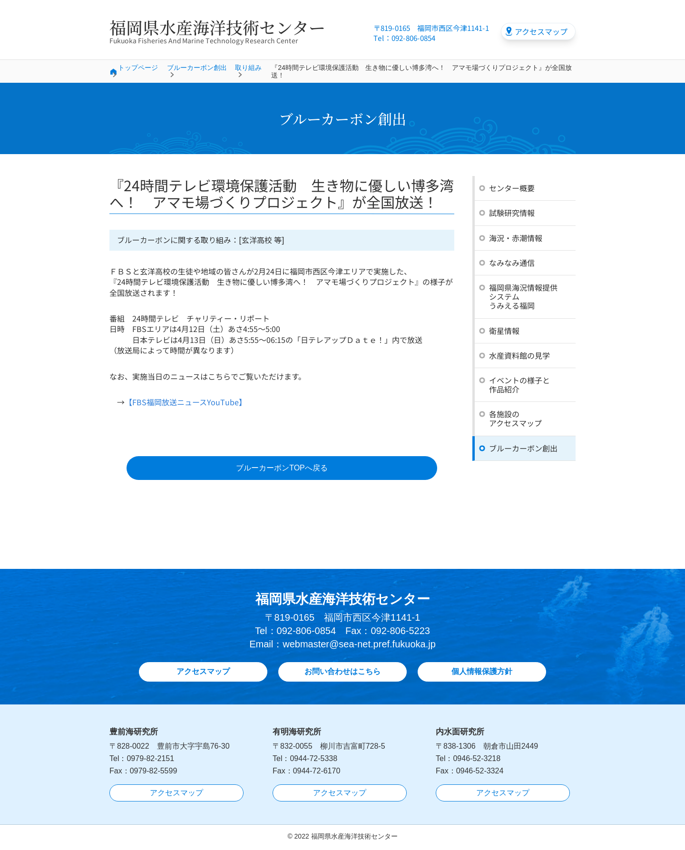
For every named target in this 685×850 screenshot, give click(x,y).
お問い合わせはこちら (342, 673)
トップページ (138, 67)
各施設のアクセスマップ (515, 418)
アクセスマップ (541, 31)
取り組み (248, 67)
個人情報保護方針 (482, 673)
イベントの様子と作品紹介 (519, 384)
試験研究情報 (512, 212)
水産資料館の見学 (519, 355)
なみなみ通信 (512, 262)
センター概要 (512, 188)
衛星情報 (504, 330)
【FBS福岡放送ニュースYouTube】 (185, 402)
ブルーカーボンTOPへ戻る (281, 468)
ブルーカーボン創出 (197, 67)
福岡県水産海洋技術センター (217, 27)
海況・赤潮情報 (515, 238)
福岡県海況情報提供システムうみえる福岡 (523, 296)
